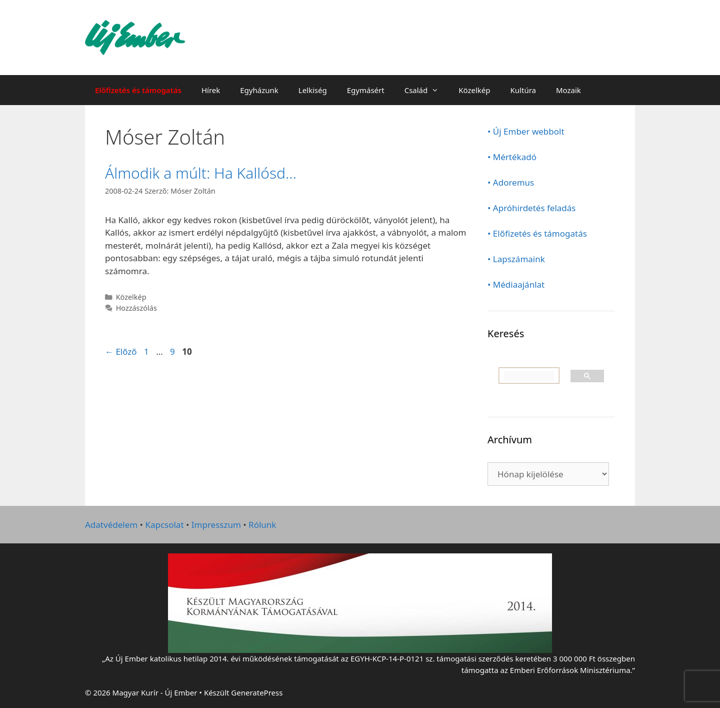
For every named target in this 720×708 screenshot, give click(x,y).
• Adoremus (511, 182)
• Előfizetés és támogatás (537, 233)
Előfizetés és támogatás (138, 90)
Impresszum (216, 524)
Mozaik (568, 90)
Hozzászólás (136, 308)
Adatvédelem (111, 524)
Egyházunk (259, 90)
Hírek (211, 90)
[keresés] (529, 376)
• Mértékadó (512, 157)
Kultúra (523, 90)
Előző (121, 351)
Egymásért (365, 90)
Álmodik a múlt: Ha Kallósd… (200, 173)
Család (426, 90)
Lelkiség (312, 90)
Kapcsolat (164, 524)
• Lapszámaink (516, 259)
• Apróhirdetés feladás (532, 208)
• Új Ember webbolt (526, 131)
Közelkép (474, 90)
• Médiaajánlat (516, 284)
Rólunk (262, 524)
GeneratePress (256, 692)
